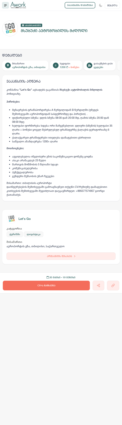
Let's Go (24, 219)
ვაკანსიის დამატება (80, 5)
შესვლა (112, 5)
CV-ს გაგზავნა (46, 285)
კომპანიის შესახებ (61, 256)
